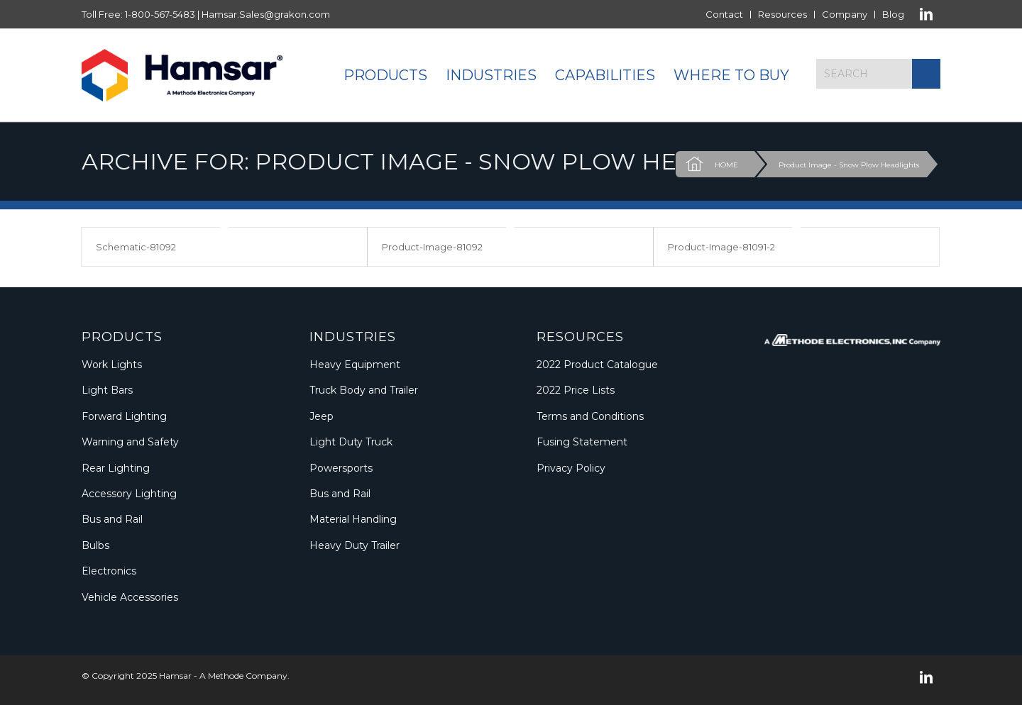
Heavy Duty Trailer (354, 545)
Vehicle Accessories (130, 597)
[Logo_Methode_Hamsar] (182, 75)
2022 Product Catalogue (597, 364)
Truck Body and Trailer (363, 390)
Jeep (321, 416)
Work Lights (112, 364)
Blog (893, 14)
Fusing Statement (582, 441)
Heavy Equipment (354, 364)
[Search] (878, 74)
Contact (724, 14)
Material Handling (353, 519)
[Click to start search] (926, 74)
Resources (782, 14)
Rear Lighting (116, 468)
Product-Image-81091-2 (721, 246)
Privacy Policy (571, 468)
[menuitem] (724, 14)
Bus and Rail (112, 519)
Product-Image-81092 (432, 246)
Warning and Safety (130, 441)
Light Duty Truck (350, 441)
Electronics (109, 571)
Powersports (341, 468)
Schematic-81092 (136, 246)
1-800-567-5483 (160, 14)
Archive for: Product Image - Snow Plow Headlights (440, 161)
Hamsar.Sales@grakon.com (266, 14)
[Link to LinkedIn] (926, 14)
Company (844, 14)
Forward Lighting (124, 416)
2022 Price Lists (576, 390)
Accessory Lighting (129, 493)
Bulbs (95, 545)
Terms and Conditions (590, 416)
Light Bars (107, 390)
